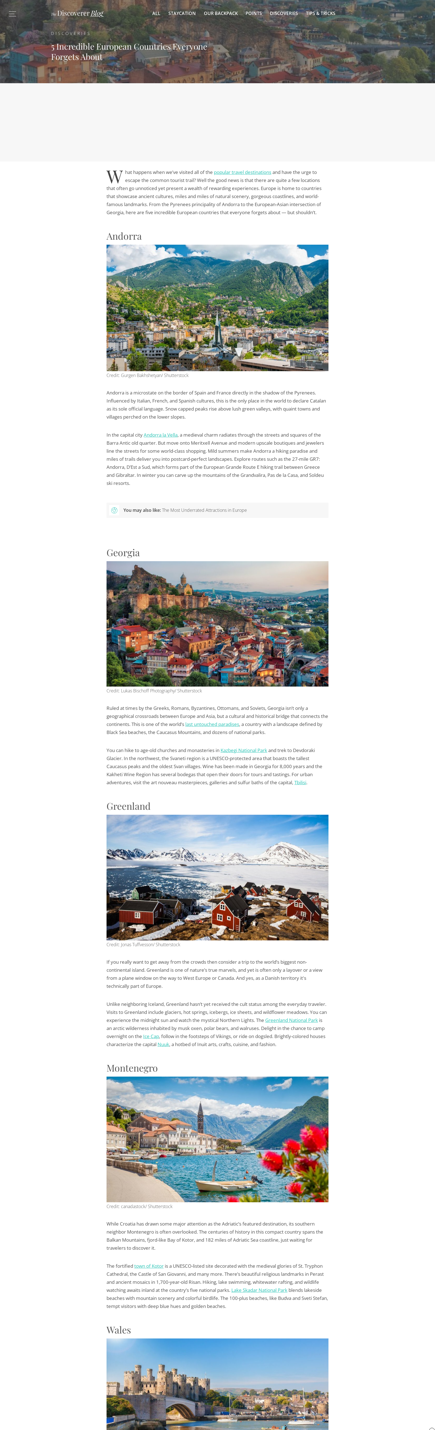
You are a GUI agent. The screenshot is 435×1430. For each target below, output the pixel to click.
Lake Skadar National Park (259, 1290)
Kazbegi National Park (244, 750)
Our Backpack (221, 13)
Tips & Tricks (320, 13)
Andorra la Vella (161, 435)
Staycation (182, 13)
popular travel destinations (242, 172)
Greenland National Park (291, 1020)
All (156, 13)
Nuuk (163, 1044)
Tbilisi (300, 782)
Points (254, 13)
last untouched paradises (212, 724)
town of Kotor (149, 1266)
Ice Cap (151, 1036)
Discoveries (284, 13)
